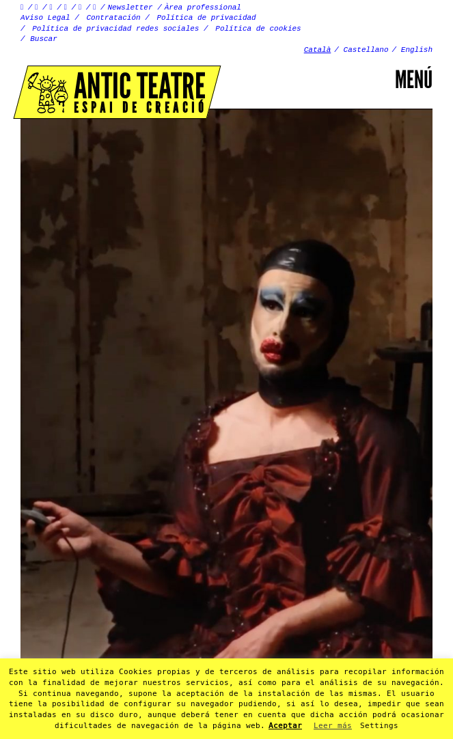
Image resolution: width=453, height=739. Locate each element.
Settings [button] (379, 725)
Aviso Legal (45, 18)
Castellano (366, 50)
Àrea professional (203, 7)
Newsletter (130, 7)
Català (317, 50)
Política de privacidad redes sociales (115, 29)
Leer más (333, 725)
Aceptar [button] (285, 725)
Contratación (113, 18)
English (417, 50)
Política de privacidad (206, 18)
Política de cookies (258, 29)
